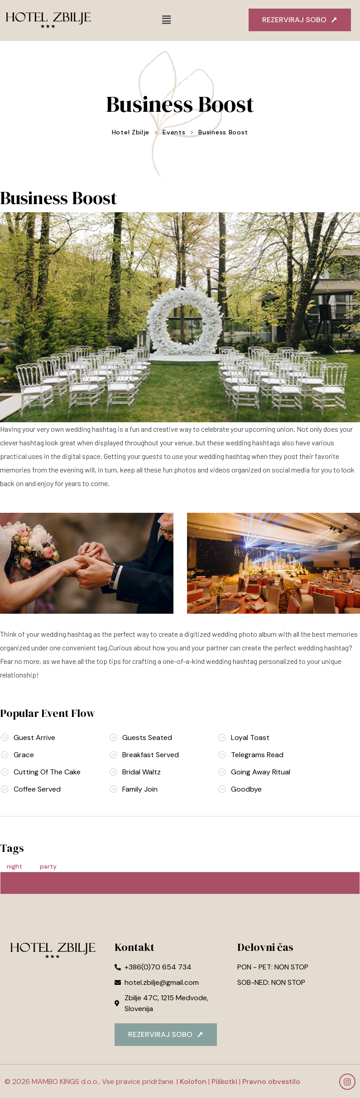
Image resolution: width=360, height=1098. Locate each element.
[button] (166, 20)
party (48, 866)
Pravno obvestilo (270, 1081)
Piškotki (224, 1081)
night (14, 866)
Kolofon (193, 1081)
